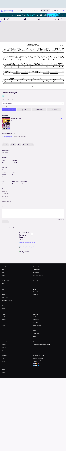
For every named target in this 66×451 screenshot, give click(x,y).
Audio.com (4, 344)
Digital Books (36, 333)
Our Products (5, 278)
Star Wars (4, 196)
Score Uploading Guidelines (39, 278)
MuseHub (4, 347)
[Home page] (7, 11)
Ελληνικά (4, 369)
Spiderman (4, 198)
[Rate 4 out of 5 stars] (9, 137)
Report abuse (36, 272)
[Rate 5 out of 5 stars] (11, 137)
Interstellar (4, 193)
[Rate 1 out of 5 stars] (2, 137)
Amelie (3, 191)
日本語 (3, 372)
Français (4, 366)
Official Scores (36, 330)
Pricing (3, 308)
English (3, 358)
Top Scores (35, 316)
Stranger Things (5, 201)
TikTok (3, 328)
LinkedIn (3, 325)
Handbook (35, 294)
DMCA (3, 303)
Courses (35, 328)
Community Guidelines (38, 275)
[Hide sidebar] (32, 234)
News (34, 336)
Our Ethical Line (36, 269)
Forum (34, 297)
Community (35, 280)
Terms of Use (5, 297)
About (3, 269)
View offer (51, 15)
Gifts (3, 283)
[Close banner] (62, 15)
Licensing (4, 291)
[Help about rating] (14, 133)
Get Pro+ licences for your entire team (41, 344)
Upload (55, 11)
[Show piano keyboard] (58, 19)
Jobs (3, 272)
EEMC (3, 350)
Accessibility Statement (7, 300)
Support (3, 275)
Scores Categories (37, 325)
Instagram (4, 330)
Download (35, 291)
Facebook (4, 319)
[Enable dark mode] (55, 19)
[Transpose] (34, 19)
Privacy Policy (5, 294)
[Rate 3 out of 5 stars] (7, 137)
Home (3, 227)
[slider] (0, 21)
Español (3, 364)
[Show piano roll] (61, 19)
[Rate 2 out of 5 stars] (5, 137)
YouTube (4, 316)
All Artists (35, 322)
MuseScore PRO (5, 280)
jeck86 (9, 227)
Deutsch (3, 361)
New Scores (36, 319)
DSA (3, 305)
